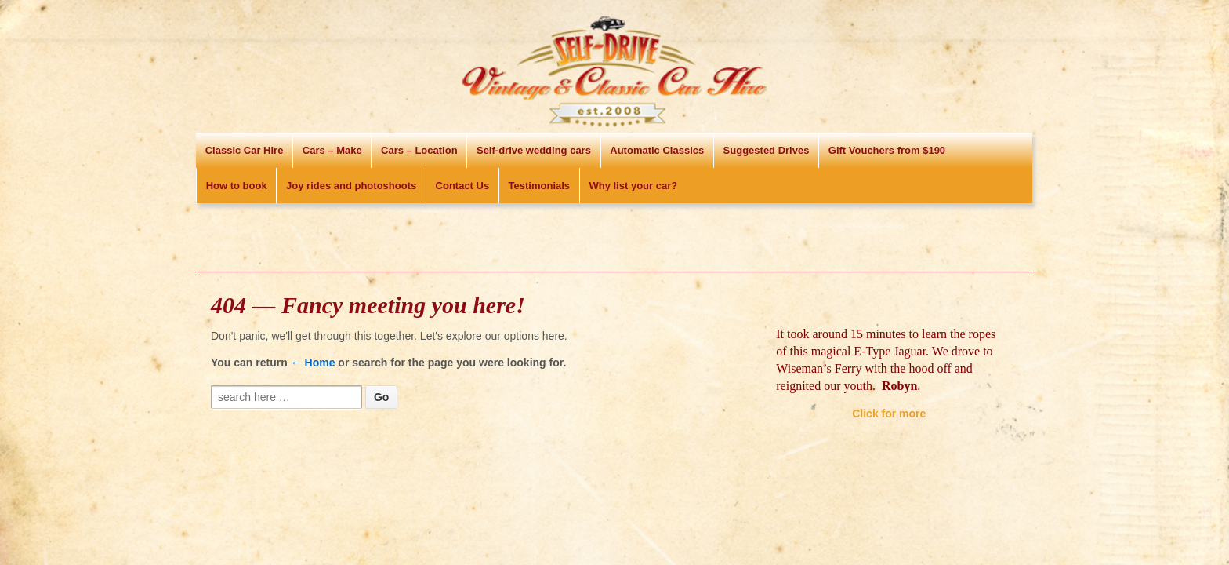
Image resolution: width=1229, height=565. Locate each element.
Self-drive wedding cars (534, 150)
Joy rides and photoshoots (351, 185)
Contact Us (463, 185)
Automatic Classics (657, 150)
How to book (236, 185)
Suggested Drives (766, 150)
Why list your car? (633, 185)
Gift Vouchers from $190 (886, 150)
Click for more (889, 413)
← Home (313, 362)
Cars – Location (419, 150)
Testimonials (540, 185)
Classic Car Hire (244, 150)
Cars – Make (332, 150)
